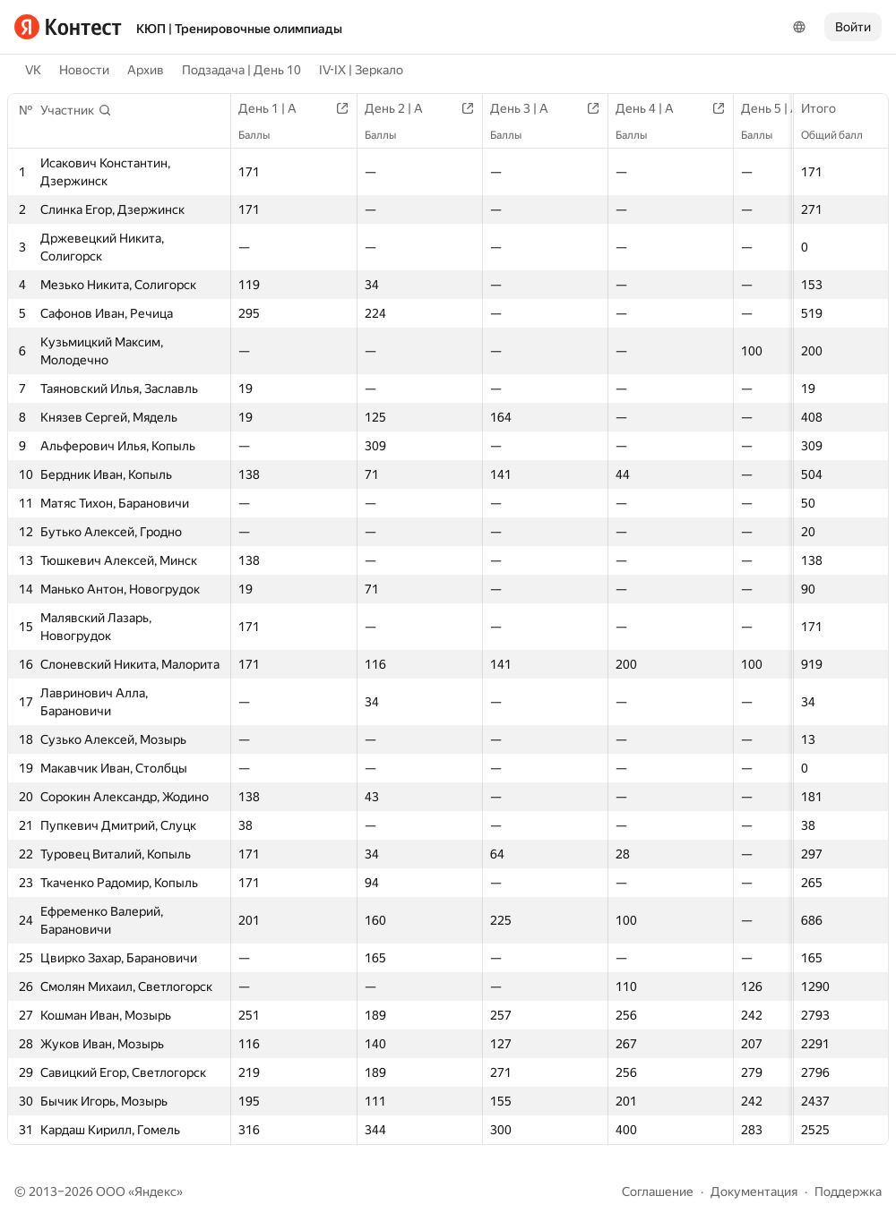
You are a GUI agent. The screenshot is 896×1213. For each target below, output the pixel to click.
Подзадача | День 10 (241, 70)
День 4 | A (654, 108)
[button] (76, 110)
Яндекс (155, 1191)
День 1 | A (276, 108)
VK (33, 70)
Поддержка (848, 1191)
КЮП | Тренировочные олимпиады (239, 28)
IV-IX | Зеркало (361, 70)
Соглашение (658, 1191)
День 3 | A (528, 108)
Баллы (263, 135)
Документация (754, 1191)
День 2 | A (403, 108)
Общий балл (841, 135)
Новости (84, 70)
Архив (145, 70)
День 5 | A (779, 108)
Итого (827, 108)
